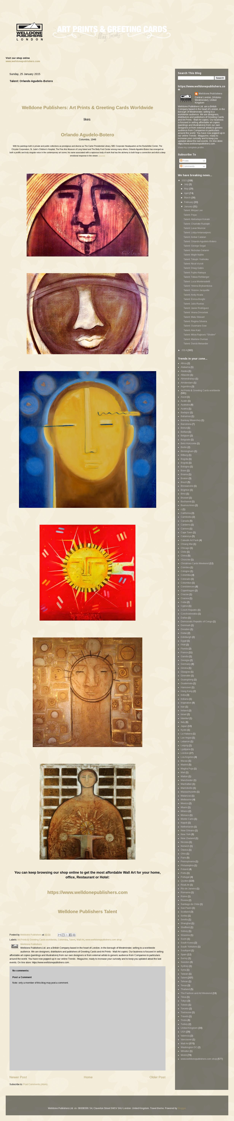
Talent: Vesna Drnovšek (196, 312)
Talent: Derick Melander (196, 343)
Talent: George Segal (195, 246)
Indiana (185, 699)
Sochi (184, 939)
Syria (183, 970)
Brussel (185, 497)
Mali (183, 772)
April (186, 193)
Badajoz (185, 412)
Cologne (185, 571)
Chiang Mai (187, 544)
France (184, 652)
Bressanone (187, 486)
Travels (184, 1016)
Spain (184, 954)
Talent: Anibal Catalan (195, 237)
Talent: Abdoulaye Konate (197, 219)
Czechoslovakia (189, 613)
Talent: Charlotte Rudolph (197, 223)
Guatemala (187, 683)
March (187, 197)
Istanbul (185, 718)
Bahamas (186, 416)
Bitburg (184, 455)
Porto (183, 873)
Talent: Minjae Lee (193, 210)
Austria (184, 408)
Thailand (185, 989)
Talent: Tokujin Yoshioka (196, 259)
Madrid (184, 764)
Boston (184, 478)
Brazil (184, 482)
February (189, 202)
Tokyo (184, 1001)
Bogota (184, 459)
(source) (102, 156)
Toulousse (186, 1012)
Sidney (184, 931)
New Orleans (187, 830)
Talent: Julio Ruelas (194, 303)
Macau (184, 761)
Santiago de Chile (190, 904)
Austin (184, 401)
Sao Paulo (186, 908)
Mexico (184, 803)
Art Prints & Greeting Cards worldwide (37, 939)
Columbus (186, 582)
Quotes (184, 881)
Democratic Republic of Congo (196, 621)
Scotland (185, 911)
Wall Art (80, 939)
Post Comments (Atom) (35, 1084)
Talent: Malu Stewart (194, 317)
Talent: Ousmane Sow (195, 325)
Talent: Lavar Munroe (194, 228)
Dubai (184, 633)
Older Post (158, 1077)
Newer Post (18, 1077)
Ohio (183, 853)
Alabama (185, 367)
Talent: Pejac (190, 215)
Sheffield (185, 927)
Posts (184, 160)
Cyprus (184, 606)
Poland (184, 869)
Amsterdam (187, 382)
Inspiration (186, 702)
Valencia (185, 1035)
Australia (185, 404)
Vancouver (186, 1039)
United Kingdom (189, 1028)
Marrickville (187, 788)
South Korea (187, 942)
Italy (183, 722)
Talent (72, 939)
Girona (184, 668)
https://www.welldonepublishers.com (87, 892)
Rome (184, 896)
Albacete (185, 375)
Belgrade (185, 439)
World (184, 1055)
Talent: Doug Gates (194, 268)
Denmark (185, 625)
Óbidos (184, 850)
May (186, 188)
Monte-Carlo (187, 819)
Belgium (185, 435)
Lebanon (185, 741)
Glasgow (185, 672)
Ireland (184, 710)
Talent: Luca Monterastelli (197, 281)
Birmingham (187, 451)
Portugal (185, 877)
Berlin (184, 447)
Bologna (185, 466)
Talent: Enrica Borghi (194, 299)
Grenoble (185, 675)
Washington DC (189, 1047)
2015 (184, 180)
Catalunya (186, 536)
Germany (186, 664)
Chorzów (185, 559)
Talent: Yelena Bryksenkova (198, 286)
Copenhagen (187, 590)
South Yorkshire (189, 946)
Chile (183, 552)
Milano (184, 811)
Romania (185, 892)
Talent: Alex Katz (192, 330)
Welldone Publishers (210, 93)
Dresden (185, 629)
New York (186, 834)
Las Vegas (186, 737)
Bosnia (184, 474)
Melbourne (186, 799)
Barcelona (186, 424)
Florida (184, 648)
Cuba (183, 602)
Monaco (185, 815)
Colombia (63, 939)
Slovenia (185, 935)
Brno (183, 493)
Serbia (184, 915)
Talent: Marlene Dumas (196, 339)
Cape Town (186, 532)
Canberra (185, 524)
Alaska (184, 371)
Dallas (184, 617)
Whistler (185, 1051)
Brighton (185, 490)
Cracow (185, 594)
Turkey (184, 1024)
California (186, 513)
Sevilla (184, 919)
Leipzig (184, 745)
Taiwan (184, 974)
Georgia (185, 660)
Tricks (184, 1020)
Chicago (185, 548)
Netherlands (187, 826)
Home (88, 1077)
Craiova (185, 598)
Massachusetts (188, 791)
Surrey (184, 958)
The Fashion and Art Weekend (196, 993)
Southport (186, 950)
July (186, 184)
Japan (184, 726)
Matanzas (186, 795)
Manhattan (186, 784)
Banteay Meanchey (191, 420)
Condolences (188, 586)
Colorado (185, 579)
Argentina (186, 386)
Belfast (184, 432)
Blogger (182, 1108)
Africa (184, 363)
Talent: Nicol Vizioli (193, 263)
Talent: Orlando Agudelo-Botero (200, 241)
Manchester (187, 780)
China (184, 555)
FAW (183, 644)
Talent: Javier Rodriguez (196, 308)
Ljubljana (185, 749)
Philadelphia (187, 865)
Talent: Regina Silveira (195, 321)
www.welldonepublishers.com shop (103, 939)
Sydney (185, 966)
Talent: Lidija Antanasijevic (197, 232)
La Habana (186, 733)
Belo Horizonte (188, 443)
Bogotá (184, 462)
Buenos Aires (187, 505)
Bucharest (186, 501)
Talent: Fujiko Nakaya (195, 272)
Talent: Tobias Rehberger (196, 277)
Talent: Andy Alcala (193, 294)
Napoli (184, 822)
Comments (187, 166)
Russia (184, 900)
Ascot (183, 397)
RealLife (185, 885)
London (185, 753)
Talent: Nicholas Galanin (196, 250)
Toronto (185, 1008)
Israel (183, 714)
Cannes (185, 528)
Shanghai (186, 923)
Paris (183, 857)
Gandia (185, 656)
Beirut (184, 428)
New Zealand (188, 838)
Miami (184, 807)
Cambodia (186, 517)
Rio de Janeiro (188, 888)
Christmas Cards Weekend (195, 563)
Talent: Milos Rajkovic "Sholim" (200, 334)
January (188, 206)
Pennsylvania (188, 861)
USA (183, 1031)
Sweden (185, 962)
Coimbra (185, 567)
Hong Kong (187, 691)
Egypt (183, 641)
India (183, 695)
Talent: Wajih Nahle (194, 254)
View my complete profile (191, 147)
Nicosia (185, 842)
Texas (184, 985)
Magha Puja (187, 768)
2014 (184, 350)
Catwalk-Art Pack (189, 540)
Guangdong (187, 679)
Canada (185, 521)
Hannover (186, 687)
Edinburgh (186, 637)
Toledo (184, 1004)
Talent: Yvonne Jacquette (196, 290)
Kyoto (184, 730)
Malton (184, 776)
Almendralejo (188, 378)
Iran (183, 706)
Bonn (183, 470)
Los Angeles (187, 757)
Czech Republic (189, 610)
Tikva (183, 997)
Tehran (184, 981)
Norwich (185, 846)
